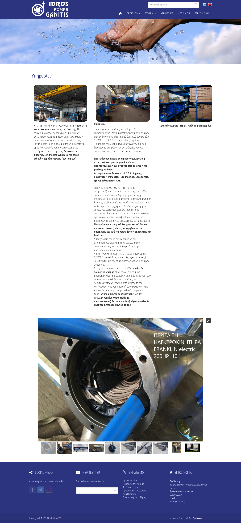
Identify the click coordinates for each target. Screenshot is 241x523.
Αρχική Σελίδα (130, 480)
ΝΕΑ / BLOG (184, 13)
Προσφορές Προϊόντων (134, 490)
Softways (197, 518)
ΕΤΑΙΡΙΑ (149, 13)
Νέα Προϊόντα (130, 494)
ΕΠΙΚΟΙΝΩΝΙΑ (202, 13)
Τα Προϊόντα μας (131, 487)
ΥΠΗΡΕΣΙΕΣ (167, 13)
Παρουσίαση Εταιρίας (133, 483)
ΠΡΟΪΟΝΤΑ (132, 13)
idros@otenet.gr (178, 501)
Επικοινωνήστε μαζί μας (134, 497)
